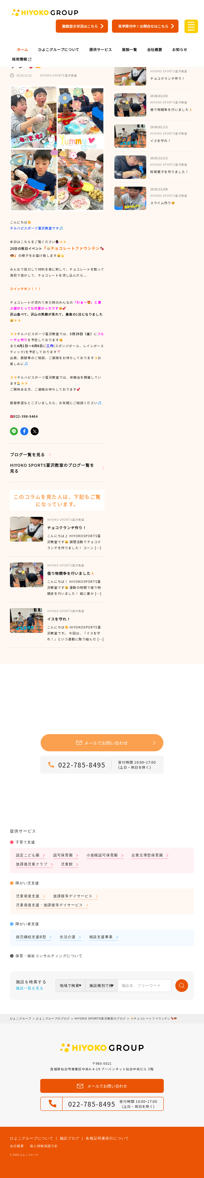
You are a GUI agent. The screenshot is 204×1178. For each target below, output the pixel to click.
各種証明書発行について (107, 1138)
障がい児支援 (27, 883)
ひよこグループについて (58, 42)
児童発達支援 (28, 896)
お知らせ (179, 42)
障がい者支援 (27, 924)
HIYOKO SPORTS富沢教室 (58, 75)
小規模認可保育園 (102, 855)
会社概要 (154, 42)
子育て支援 (25, 842)
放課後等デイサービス (73, 896)
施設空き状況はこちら (80, 26)
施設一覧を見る (30, 988)
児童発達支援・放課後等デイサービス (49, 905)
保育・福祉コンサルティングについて (49, 956)
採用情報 (19, 52)
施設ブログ (69, 1138)
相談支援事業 (101, 937)
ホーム (22, 42)
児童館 (67, 864)
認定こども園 (28, 855)
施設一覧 (129, 42)
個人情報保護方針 (44, 1146)
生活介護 (68, 937)
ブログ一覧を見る (27, 454)
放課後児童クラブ (31, 864)
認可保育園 (63, 855)
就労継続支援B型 (31, 937)
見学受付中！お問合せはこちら (143, 26)
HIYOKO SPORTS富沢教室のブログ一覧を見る (52, 468)
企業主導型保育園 (147, 855)
